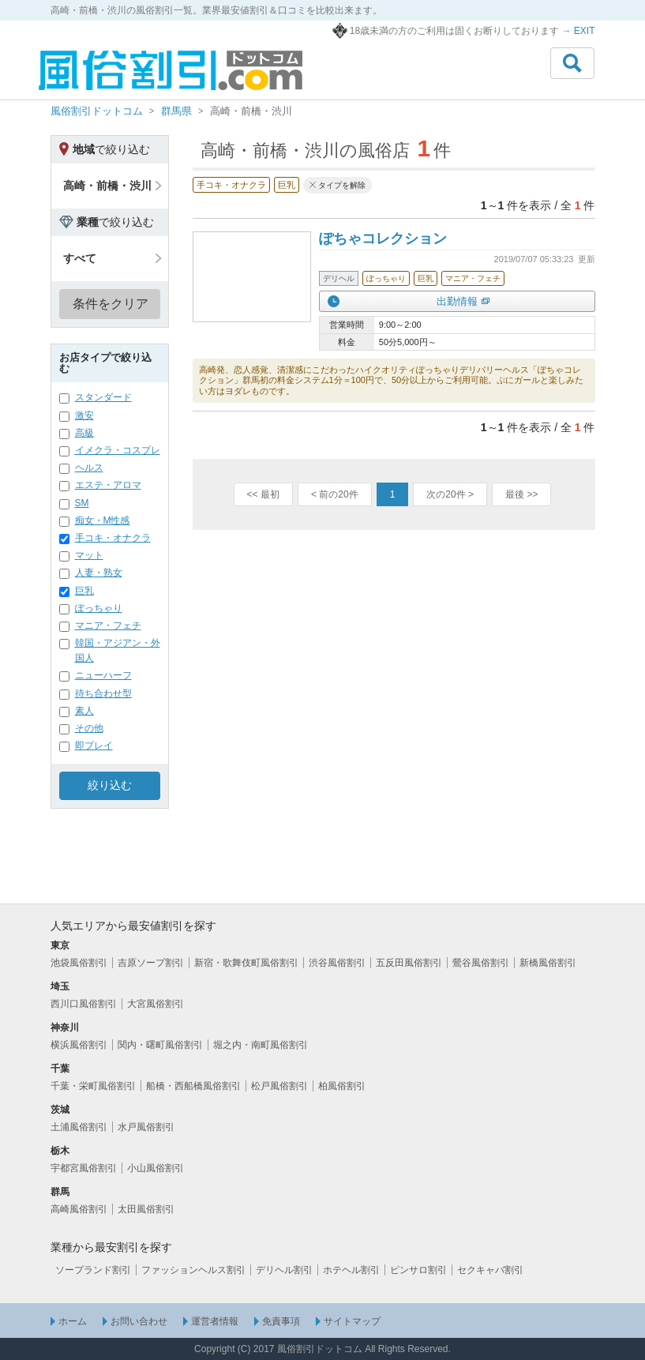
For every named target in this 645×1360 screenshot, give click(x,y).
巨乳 (84, 590)
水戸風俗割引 (146, 1127)
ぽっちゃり (98, 608)
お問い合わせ (139, 1321)
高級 (84, 432)
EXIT (584, 30)
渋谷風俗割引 (337, 962)
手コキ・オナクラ (113, 537)
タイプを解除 (342, 185)
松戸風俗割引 (279, 1085)
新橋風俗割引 (547, 962)
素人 (84, 710)
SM (82, 503)
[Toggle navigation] (572, 63)
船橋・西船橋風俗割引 (193, 1085)
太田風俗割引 (146, 1209)
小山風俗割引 (155, 1168)
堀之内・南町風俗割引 (260, 1044)
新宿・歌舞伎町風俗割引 (246, 962)
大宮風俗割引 (155, 1003)
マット (89, 555)
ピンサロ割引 (418, 1269)
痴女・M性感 (102, 520)
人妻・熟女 (98, 572)
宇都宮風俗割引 (84, 1168)
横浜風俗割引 (79, 1044)
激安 (84, 415)
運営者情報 (214, 1321)
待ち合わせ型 (103, 693)
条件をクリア (110, 303)
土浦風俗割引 (79, 1127)
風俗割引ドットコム (97, 111)
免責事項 (281, 1321)
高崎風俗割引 (79, 1209)
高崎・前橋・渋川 (107, 185)
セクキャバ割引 (490, 1269)
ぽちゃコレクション (383, 238)
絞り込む (110, 785)
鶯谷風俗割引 (480, 962)
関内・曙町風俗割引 (160, 1044)
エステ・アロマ (108, 484)
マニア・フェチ (108, 625)
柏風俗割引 (342, 1085)
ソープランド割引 (93, 1269)
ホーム (72, 1321)
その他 (89, 728)
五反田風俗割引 (409, 962)
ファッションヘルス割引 (193, 1269)
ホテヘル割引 (351, 1269)
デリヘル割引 (284, 1269)
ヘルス (89, 467)
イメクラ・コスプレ (117, 450)
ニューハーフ (103, 675)
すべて (79, 258)
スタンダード (103, 397)
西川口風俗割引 (84, 1003)
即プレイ (94, 745)
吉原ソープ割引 (151, 962)
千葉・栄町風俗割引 (93, 1085)
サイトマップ (352, 1321)
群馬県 (176, 111)
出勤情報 (457, 301)
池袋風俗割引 (79, 962)
